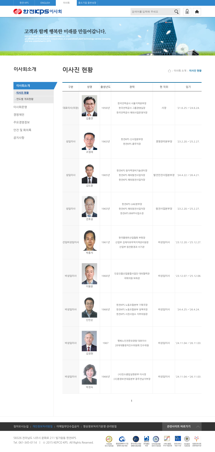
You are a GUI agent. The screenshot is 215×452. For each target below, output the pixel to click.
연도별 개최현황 (24, 99)
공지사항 (18, 137)
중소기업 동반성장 (87, 3)
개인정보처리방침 (42, 426)
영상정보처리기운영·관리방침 (100, 426)
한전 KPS (24, 3)
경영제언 (18, 114)
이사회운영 (20, 107)
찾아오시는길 (21, 426)
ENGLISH (45, 3)
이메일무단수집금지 (67, 426)
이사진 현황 (22, 93)
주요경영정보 (21, 122)
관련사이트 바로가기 (178, 426)
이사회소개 (23, 85)
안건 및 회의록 (22, 130)
